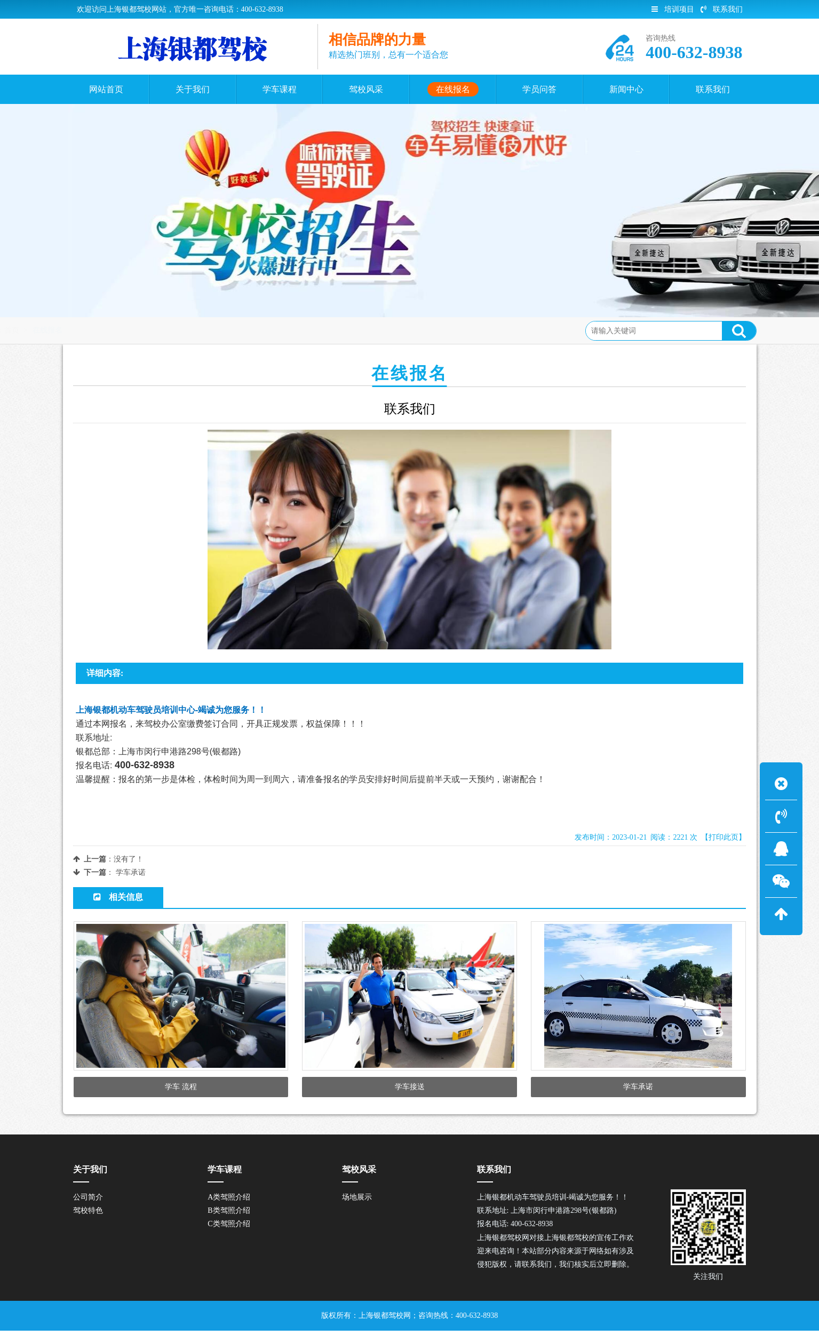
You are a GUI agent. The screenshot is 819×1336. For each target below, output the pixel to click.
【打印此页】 (723, 837)
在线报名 (153, 330)
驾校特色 (88, 1216)
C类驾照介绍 (229, 1230)
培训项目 (672, 9)
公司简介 (88, 1202)
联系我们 (722, 9)
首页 (116, 330)
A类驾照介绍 (229, 1202)
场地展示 (357, 1202)
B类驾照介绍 (229, 1216)
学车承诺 (131, 872)
